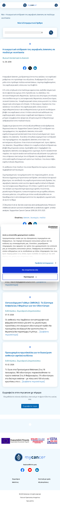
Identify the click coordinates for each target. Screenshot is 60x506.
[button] (30, 22)
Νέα (3, 14)
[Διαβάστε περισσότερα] (33, 381)
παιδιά (42, 217)
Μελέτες (15, 482)
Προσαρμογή (30, 277)
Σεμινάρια (16, 479)
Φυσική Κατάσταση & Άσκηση (16, 58)
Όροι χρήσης (30, 501)
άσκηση (26, 217)
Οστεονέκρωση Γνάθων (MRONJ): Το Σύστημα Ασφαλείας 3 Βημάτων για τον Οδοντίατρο (29, 304)
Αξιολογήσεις (43, 482)
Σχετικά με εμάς (44, 479)
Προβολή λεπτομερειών (44, 263)
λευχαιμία (34, 217)
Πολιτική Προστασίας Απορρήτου (30, 497)
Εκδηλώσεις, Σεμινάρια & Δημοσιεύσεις (23, 311)
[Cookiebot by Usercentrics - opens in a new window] (48, 227)
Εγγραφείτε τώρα (30, 406)
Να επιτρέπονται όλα (30, 270)
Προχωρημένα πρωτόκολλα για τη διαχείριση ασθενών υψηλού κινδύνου (28, 354)
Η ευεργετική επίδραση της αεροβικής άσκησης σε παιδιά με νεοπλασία (29, 51)
